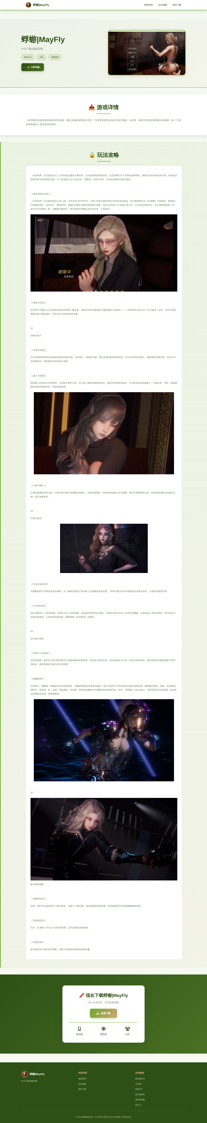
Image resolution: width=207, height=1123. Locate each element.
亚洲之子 (139, 1089)
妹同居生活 (140, 1079)
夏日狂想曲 (140, 1099)
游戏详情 (148, 5)
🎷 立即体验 (34, 67)
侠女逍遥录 (140, 1094)
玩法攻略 (162, 5)
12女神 (138, 1084)
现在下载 (177, 5)
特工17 (138, 1105)
